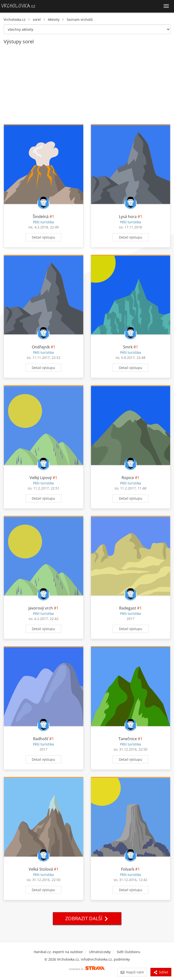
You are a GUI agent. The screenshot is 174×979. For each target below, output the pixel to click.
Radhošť (40, 738)
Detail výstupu (43, 237)
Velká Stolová (41, 869)
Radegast (127, 608)
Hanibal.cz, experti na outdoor (58, 951)
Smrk (128, 347)
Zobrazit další (87, 918)
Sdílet (161, 972)
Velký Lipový (41, 477)
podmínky (122, 959)
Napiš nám (132, 972)
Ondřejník (41, 347)
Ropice (128, 477)
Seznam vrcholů (80, 19)
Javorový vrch (40, 608)
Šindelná (41, 216)
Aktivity (53, 19)
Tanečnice (127, 738)
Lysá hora (128, 216)
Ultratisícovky (100, 951)
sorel (37, 19)
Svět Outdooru (128, 951)
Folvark (127, 869)
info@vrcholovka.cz (96, 959)
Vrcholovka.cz (14, 19)
